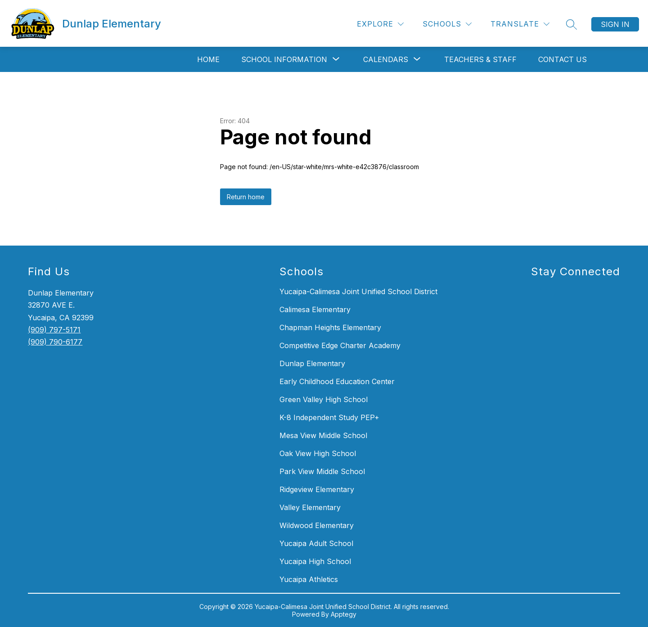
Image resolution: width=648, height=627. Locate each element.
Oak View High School (317, 453)
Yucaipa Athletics (308, 579)
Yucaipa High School (315, 561)
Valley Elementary (310, 507)
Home (208, 59)
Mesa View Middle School (323, 435)
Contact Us (562, 59)
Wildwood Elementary (316, 525)
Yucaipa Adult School (316, 543)
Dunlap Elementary (312, 363)
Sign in (615, 24)
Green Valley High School (323, 399)
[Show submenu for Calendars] (385, 59)
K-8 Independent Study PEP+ (329, 417)
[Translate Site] (520, 24)
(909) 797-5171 (54, 329)
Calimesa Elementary (315, 309)
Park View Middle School (322, 471)
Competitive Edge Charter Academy (339, 345)
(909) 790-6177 (55, 341)
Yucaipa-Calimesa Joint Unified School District (358, 291)
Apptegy (343, 614)
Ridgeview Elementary (316, 489)
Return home (246, 197)
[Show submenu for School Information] (284, 59)
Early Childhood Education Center (337, 381)
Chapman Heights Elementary (330, 327)
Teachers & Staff (480, 59)
